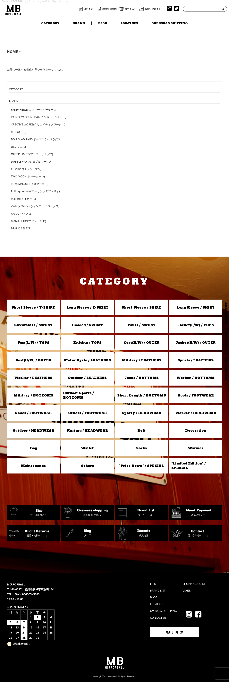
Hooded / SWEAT (87, 325)
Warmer (195, 448)
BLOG (102, 22)
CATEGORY (50, 22)
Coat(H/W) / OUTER (141, 342)
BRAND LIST (157, 590)
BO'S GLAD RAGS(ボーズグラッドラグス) (36, 139)
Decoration (195, 430)
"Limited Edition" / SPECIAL (188, 465)
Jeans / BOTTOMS (141, 378)
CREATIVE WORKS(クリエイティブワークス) (38, 124)
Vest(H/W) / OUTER (33, 360)
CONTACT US (158, 617)
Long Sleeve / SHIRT (196, 307)
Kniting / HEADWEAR (87, 430)
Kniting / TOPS (87, 342)
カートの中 (130, 8)
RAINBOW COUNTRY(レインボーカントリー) (38, 117)
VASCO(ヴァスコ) (21, 213)
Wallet (87, 448)
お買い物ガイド (153, 8)
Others (87, 466)
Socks (141, 448)
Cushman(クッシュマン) (26, 169)
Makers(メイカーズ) (23, 198)
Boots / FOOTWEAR (195, 395)
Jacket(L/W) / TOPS (195, 325)
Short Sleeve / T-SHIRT (33, 307)
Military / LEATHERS (141, 360)
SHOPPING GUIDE (194, 584)
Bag (33, 448)
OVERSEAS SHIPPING (169, 22)
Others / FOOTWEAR (87, 413)
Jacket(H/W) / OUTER (196, 342)
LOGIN (187, 590)
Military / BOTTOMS (33, 395)
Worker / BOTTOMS (196, 378)
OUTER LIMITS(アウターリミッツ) (32, 154)
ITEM (153, 584)
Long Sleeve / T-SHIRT (87, 307)
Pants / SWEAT (142, 325)
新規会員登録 (109, 8)
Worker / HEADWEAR (195, 413)
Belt (141, 430)
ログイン (88, 8)
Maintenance (33, 466)
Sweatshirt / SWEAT (33, 325)
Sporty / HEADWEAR (141, 413)
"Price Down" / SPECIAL (141, 466)
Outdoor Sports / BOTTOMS (78, 395)
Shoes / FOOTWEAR (33, 413)
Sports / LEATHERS (196, 360)
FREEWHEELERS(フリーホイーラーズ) (34, 109)
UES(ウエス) (18, 147)
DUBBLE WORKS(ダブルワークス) (32, 161)
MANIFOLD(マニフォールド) (28, 221)
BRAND (79, 22)
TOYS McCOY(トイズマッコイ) (29, 184)
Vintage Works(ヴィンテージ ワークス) (35, 206)
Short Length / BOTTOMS (141, 395)
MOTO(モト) (18, 132)
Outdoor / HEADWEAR (33, 430)
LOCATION (129, 22)
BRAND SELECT (20, 228)
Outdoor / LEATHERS (87, 378)
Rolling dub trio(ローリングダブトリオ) (35, 191)
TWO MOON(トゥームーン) (28, 176)
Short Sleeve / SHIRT (141, 307)
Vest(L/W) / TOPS (33, 342)
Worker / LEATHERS (33, 378)
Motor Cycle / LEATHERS (87, 360)
